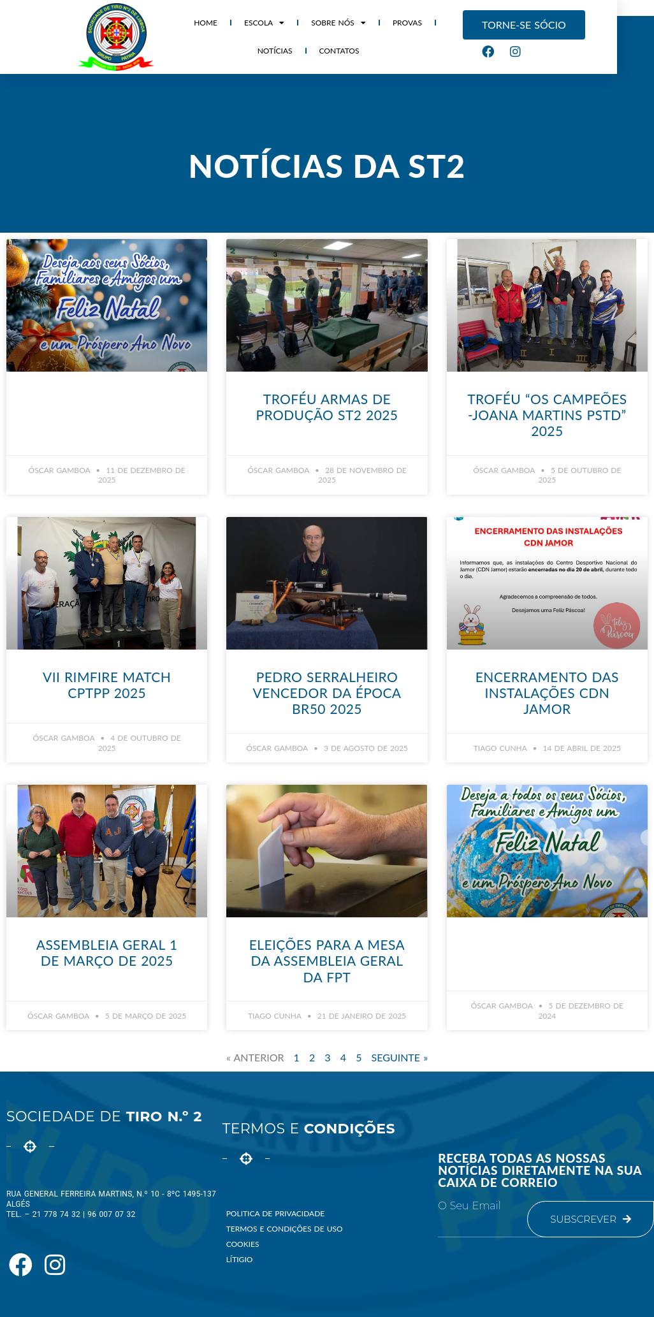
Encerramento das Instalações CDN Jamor (547, 693)
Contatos (327, 50)
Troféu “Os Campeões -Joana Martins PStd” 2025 (547, 415)
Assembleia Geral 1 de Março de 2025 (107, 952)
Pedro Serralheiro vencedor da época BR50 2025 (327, 693)
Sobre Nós (326, 23)
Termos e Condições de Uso (284, 1228)
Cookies (242, 1244)
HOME (193, 22)
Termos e (308, 1128)
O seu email (469, 1206)
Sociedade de (104, 1116)
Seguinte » (400, 1057)
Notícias (453, 22)
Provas (394, 22)
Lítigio (239, 1259)
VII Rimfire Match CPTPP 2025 (107, 685)
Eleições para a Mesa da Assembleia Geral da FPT (327, 960)
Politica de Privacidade (275, 1213)
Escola (251, 23)
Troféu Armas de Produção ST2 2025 (327, 407)
